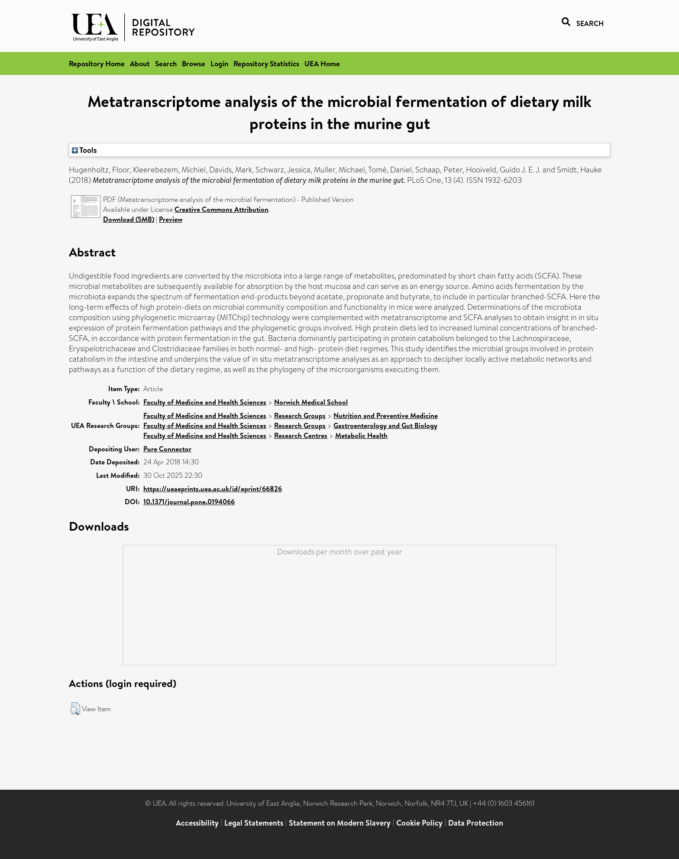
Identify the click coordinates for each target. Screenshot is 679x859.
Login (219, 63)
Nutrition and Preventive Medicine (385, 415)
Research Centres (300, 435)
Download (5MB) (128, 219)
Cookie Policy (419, 822)
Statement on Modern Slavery (340, 822)
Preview (170, 219)
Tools (84, 150)
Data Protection (475, 822)
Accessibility (197, 822)
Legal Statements (253, 822)
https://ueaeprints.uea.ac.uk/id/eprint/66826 (212, 488)
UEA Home (322, 63)
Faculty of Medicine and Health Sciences (204, 402)
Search (166, 63)
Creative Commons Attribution (221, 209)
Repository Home (97, 63)
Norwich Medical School (311, 402)
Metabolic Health (361, 435)
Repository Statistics (266, 63)
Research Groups (300, 415)
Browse (193, 63)
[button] (75, 708)
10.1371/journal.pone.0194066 (189, 501)
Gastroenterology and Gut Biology (385, 425)
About (140, 63)
